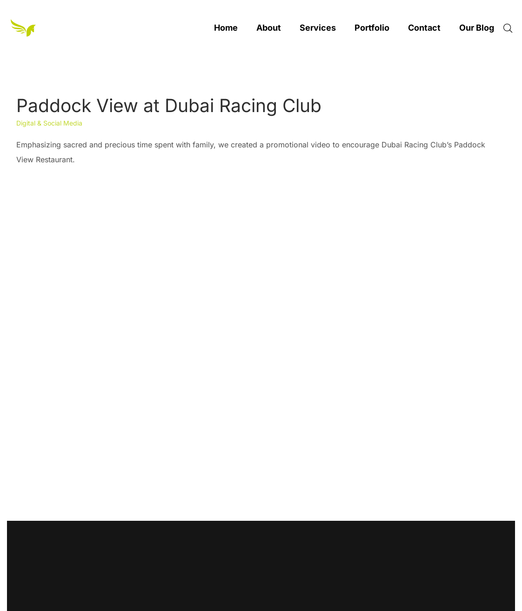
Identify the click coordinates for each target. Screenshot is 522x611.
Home (226, 28)
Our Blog (476, 28)
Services (318, 28)
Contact (424, 28)
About (268, 28)
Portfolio (372, 28)
